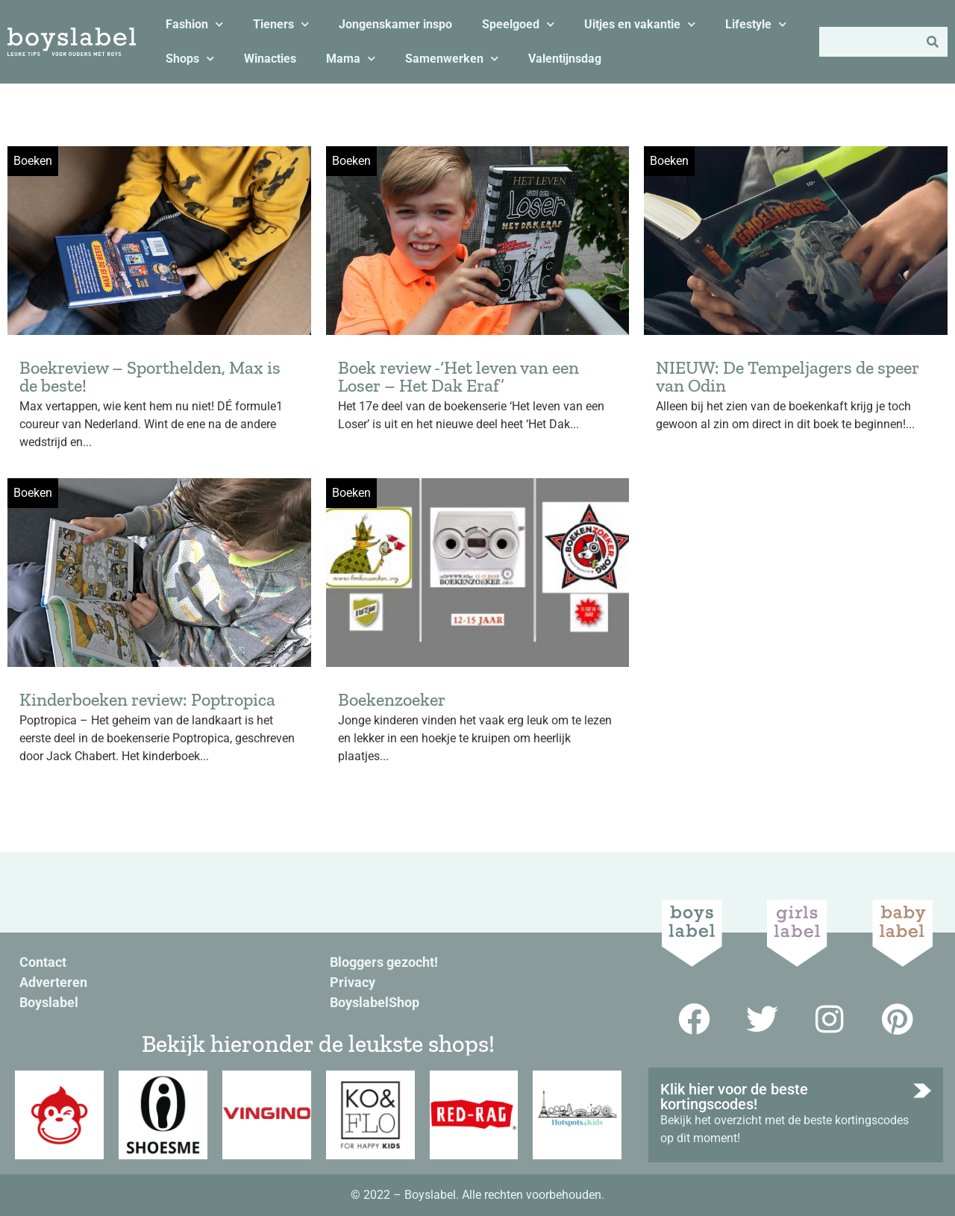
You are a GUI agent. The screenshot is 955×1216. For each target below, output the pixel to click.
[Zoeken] (933, 42)
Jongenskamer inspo (395, 24)
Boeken (32, 161)
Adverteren (53, 982)
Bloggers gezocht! (384, 962)
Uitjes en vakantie (639, 24)
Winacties (270, 58)
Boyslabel (48, 1002)
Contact (42, 962)
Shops (190, 58)
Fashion (194, 24)
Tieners (281, 24)
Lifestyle (755, 24)
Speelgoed (518, 24)
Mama (350, 58)
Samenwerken (451, 58)
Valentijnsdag (564, 58)
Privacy (352, 982)
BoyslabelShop (374, 1002)
